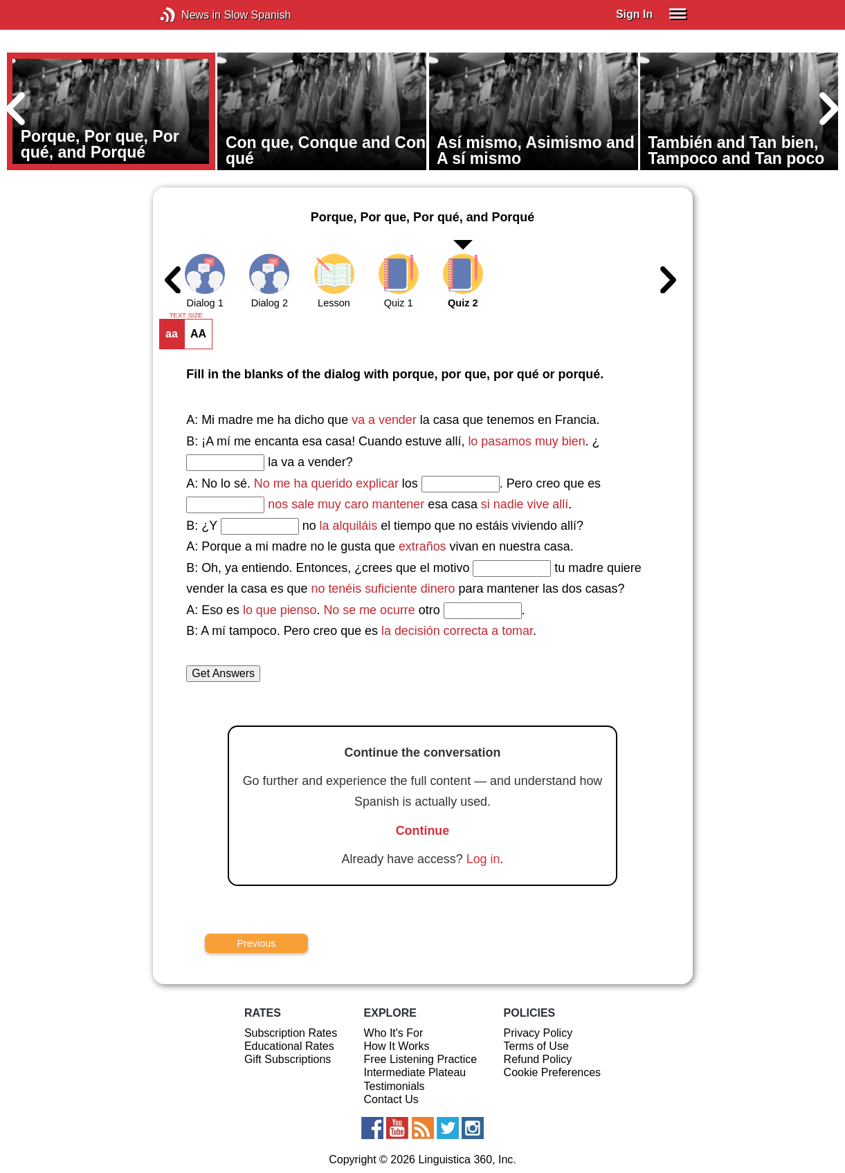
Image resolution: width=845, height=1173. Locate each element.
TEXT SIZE (185, 315)
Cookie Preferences (552, 1072)
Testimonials (394, 1086)
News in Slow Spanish (188, 15)
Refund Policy (538, 1059)
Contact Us (391, 1099)
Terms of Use (536, 1046)
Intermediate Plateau (415, 1072)
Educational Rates (289, 1046)
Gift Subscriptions (287, 1059)
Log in (483, 859)
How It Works (397, 1046)
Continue (423, 831)
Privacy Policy (538, 1033)
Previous (256, 943)
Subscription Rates (290, 1033)
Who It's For (394, 1033)
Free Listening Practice (421, 1059)
